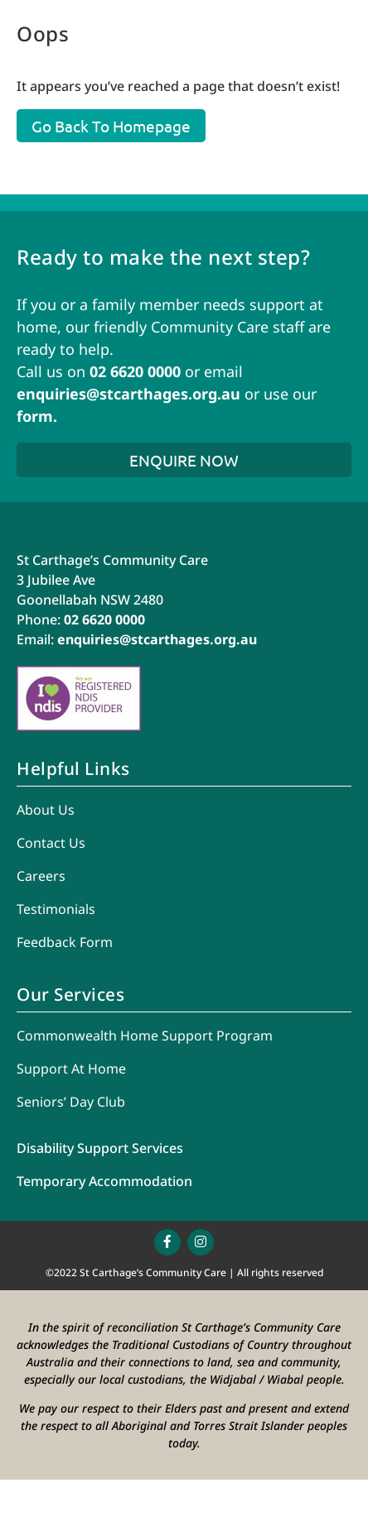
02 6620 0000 (135, 371)
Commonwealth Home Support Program (145, 1035)
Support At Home (71, 1068)
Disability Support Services (100, 1148)
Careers (41, 876)
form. (37, 416)
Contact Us (51, 843)
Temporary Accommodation (104, 1181)
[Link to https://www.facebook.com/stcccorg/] (167, 1242)
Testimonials (56, 909)
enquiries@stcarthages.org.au (128, 394)
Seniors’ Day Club (71, 1102)
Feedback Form (65, 942)
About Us (46, 810)
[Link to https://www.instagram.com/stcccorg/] (200, 1242)
